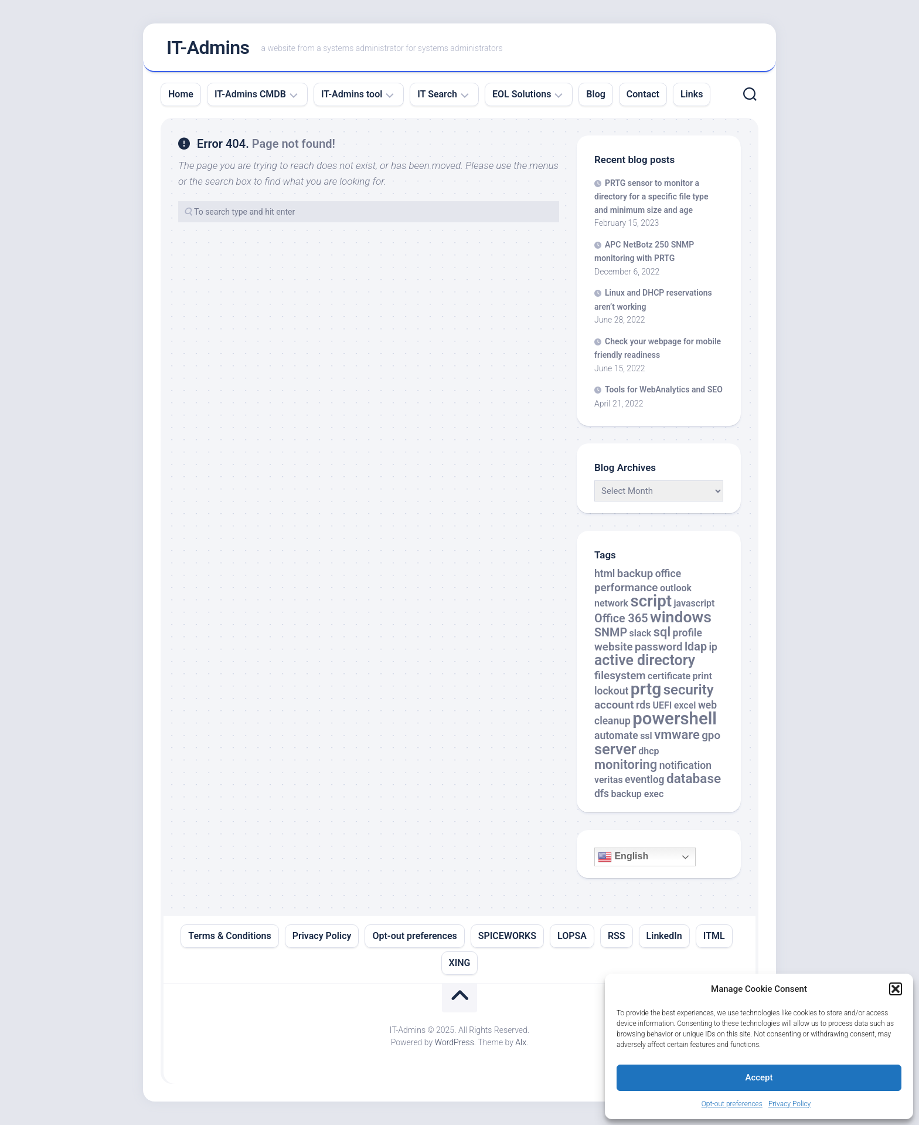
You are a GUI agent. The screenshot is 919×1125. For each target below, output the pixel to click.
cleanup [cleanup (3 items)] (612, 721)
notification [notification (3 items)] (685, 765)
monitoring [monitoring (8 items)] (625, 764)
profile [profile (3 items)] (687, 633)
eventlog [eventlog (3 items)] (645, 779)
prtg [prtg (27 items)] (646, 689)
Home (180, 94)
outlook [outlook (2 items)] (676, 588)
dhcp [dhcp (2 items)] (648, 751)
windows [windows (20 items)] (681, 617)
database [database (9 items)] (693, 779)
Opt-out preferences (732, 1104)
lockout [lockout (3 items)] (611, 691)
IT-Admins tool (351, 94)
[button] (895, 989)
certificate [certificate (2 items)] (669, 676)
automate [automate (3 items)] (616, 735)
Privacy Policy (789, 1104)
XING (460, 962)
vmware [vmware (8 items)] (677, 734)
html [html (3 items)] (604, 574)
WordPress (454, 1042)
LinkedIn (664, 935)
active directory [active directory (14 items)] (644, 660)
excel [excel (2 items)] (685, 705)
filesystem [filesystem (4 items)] (620, 675)
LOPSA (572, 935)
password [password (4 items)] (659, 647)
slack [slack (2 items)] (640, 633)
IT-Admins (208, 47)
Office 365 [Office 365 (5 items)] (621, 618)
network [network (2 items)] (611, 603)
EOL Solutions (521, 94)
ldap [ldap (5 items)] (696, 646)
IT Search (437, 94)
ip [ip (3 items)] (713, 647)
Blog (595, 94)
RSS (616, 935)
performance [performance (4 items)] (626, 587)
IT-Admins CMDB (250, 94)
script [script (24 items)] (651, 601)
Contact (643, 94)
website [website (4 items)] (613, 647)
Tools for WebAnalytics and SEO (664, 389)
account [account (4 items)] (614, 705)
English (623, 857)
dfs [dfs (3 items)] (601, 793)
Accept (758, 1077)
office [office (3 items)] (668, 574)
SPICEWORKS (507, 935)
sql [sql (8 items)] (661, 632)
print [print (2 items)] (702, 676)
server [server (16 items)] (615, 749)
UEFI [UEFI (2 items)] (662, 705)
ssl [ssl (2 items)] (646, 735)
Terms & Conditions (229, 935)
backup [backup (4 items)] (635, 573)
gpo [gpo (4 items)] (711, 735)
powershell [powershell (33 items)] (674, 718)
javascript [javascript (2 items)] (694, 603)
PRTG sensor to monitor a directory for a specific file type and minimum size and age (651, 196)
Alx (520, 1042)
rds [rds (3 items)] (643, 705)
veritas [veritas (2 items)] (608, 779)
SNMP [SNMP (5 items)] (610, 632)
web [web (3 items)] (707, 705)
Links (691, 94)
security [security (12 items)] (688, 690)
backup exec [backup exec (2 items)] (637, 793)
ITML (714, 935)
